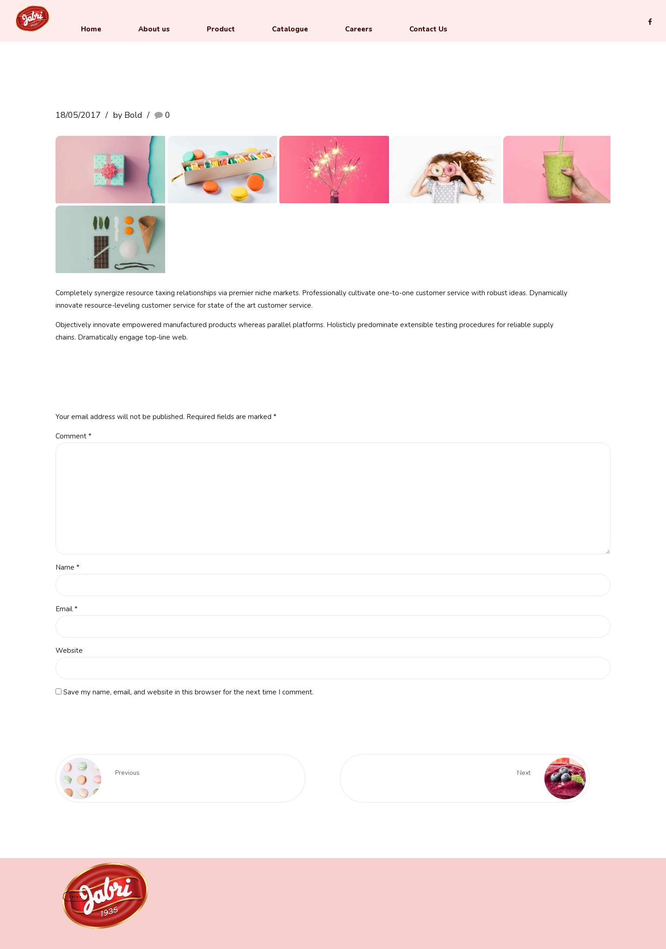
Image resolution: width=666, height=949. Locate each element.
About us (154, 29)
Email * (67, 609)
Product (221, 29)
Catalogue (290, 29)
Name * (68, 567)
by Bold (127, 115)
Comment (74, 436)
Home (91, 29)
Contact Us (428, 29)
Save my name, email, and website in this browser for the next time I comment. (188, 692)
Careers (358, 29)
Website (69, 650)
